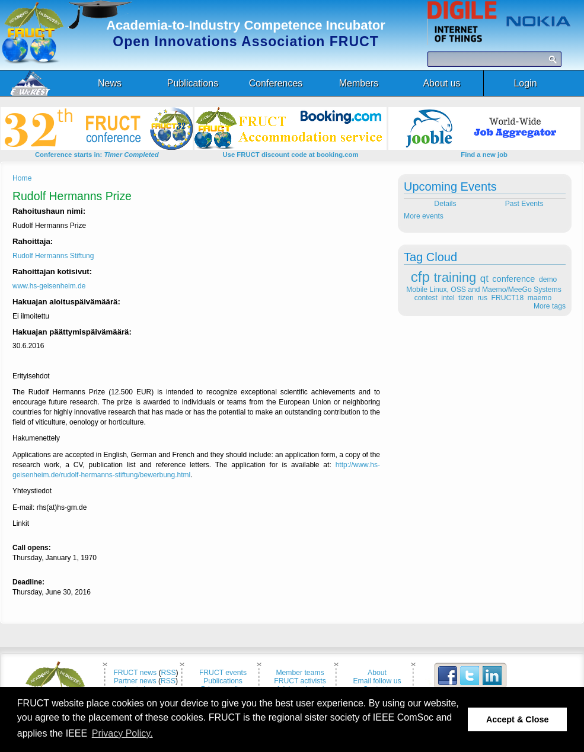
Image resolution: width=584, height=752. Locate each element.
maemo (540, 298)
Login (525, 83)
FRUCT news (135, 673)
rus (482, 298)
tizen (466, 298)
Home (21, 178)
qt (484, 278)
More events (423, 216)
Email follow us (377, 681)
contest (426, 298)
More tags (550, 306)
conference (513, 279)
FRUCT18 (508, 298)
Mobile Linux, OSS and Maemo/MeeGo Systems (483, 289)
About (377, 673)
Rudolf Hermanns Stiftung (53, 256)
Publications (222, 681)
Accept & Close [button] (517, 719)
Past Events (525, 204)
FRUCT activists (300, 681)
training (455, 277)
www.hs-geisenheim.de (48, 286)
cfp (420, 277)
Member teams (300, 673)
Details (444, 204)
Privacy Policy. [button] (122, 733)
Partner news (135, 681)
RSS (168, 673)
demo (548, 279)
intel (447, 298)
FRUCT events (223, 673)
